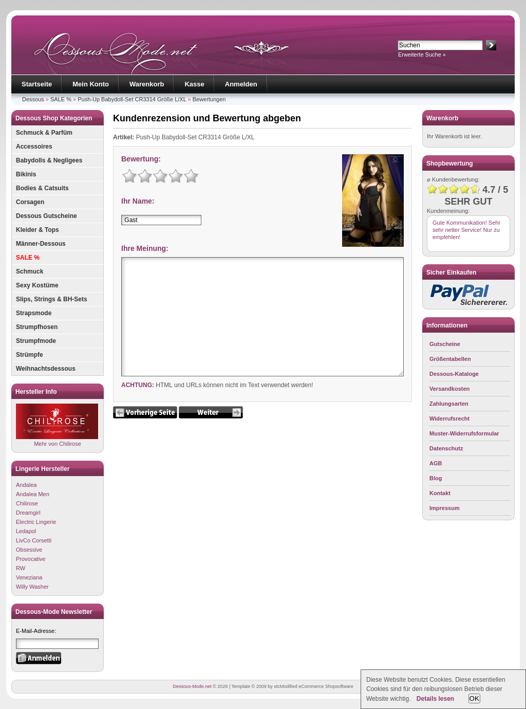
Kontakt (439, 493)
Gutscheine (444, 344)
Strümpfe (29, 354)
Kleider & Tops (37, 229)
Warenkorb (146, 84)
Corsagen (30, 202)
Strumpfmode (36, 340)
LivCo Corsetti (33, 540)
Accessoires (34, 146)
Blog (435, 478)
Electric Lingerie (36, 522)
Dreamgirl (28, 513)
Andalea (26, 485)
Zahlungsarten (448, 404)
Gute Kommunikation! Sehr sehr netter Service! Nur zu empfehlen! (466, 230)
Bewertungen (209, 99)
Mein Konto (90, 84)
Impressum (444, 508)
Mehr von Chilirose (57, 425)
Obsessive (29, 550)
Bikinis (26, 174)
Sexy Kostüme (37, 285)
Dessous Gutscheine (46, 216)
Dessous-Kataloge (454, 374)
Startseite (37, 84)
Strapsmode (33, 313)
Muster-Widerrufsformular (464, 433)
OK (474, 698)
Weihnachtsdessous (46, 368)
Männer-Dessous (41, 243)
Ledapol (26, 531)
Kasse (194, 84)
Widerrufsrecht (449, 418)
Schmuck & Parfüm (44, 132)
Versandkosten (449, 389)
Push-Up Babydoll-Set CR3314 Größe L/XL (132, 99)
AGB (435, 463)
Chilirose (27, 503)
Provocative (30, 559)
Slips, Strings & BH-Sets (51, 299)
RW (20, 568)
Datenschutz (446, 448)
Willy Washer (32, 587)
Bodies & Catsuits (42, 188)
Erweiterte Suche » (422, 54)
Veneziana (29, 577)
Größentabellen (450, 359)
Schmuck (29, 271)
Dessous (33, 99)
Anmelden (241, 84)
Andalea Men (32, 494)
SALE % (60, 99)
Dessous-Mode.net (192, 686)
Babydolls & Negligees (49, 160)
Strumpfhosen (37, 327)
